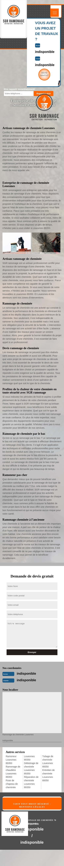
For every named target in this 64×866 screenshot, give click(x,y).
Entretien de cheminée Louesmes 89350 (48, 775)
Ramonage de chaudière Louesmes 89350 (13, 771)
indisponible (26, 673)
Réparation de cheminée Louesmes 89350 (31, 782)
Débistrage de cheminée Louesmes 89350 (31, 768)
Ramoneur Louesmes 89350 (11, 760)
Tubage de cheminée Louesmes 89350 (47, 761)
